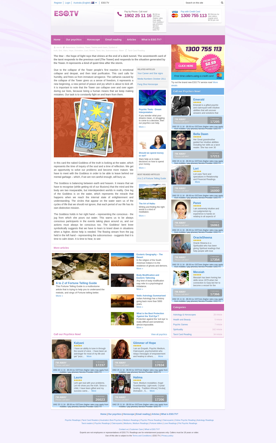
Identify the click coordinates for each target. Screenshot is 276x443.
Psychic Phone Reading (150, 420)
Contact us (123, 429)
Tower (87, 47)
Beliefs (92, 50)
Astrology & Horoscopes (184, 314)
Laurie (78, 377)
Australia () (83, 3)
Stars (65, 50)
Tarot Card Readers (90, 420)
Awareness (70, 47)
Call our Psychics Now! (186, 91)
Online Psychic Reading (185, 420)
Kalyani (79, 342)
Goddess (80, 47)
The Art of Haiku (147, 203)
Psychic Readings (72, 420)
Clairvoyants (168, 420)
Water (121, 50)
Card (86, 50)
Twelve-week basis (99, 47)
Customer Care (136, 429)
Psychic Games (180, 324)
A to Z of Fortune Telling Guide (151, 178)
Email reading (113, 39)
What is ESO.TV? (152, 39)
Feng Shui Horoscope (147, 84)
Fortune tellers (156, 423)
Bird (60, 50)
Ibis (103, 50)
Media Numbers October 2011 (151, 79)
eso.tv (59, 47)
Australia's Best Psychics (111, 420)
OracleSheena (202, 237)
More (89, 356)
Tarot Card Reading (136, 50)
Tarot (98, 50)
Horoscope (93, 39)
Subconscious (112, 50)
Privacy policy (167, 436)
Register (58, 3)
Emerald (198, 99)
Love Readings (170, 423)
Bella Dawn (200, 134)
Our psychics (74, 39)
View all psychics (159, 334)
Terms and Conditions (142, 436)
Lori (196, 168)
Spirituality (178, 329)
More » (142, 127)
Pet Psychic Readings (187, 423)
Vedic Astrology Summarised (151, 295)
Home (57, 39)
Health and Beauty (182, 319)
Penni (197, 203)
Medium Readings (131, 420)
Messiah (198, 272)
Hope (71, 50)
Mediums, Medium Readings (136, 423)
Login (67, 3)
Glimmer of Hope (144, 342)
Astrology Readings (205, 420)
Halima (137, 377)
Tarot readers (87, 423)
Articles (131, 39)
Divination (78, 50)
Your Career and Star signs (150, 73)
